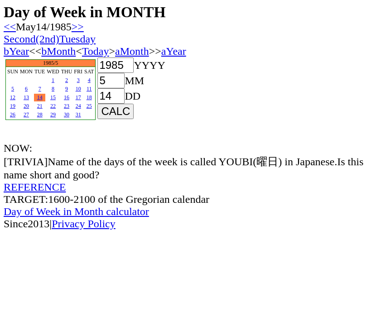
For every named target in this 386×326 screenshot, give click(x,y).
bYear (16, 51)
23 (66, 106)
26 (12, 114)
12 (12, 97)
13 (26, 97)
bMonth (58, 51)
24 (78, 106)
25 (89, 106)
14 (40, 97)
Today (95, 51)
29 (53, 114)
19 (12, 106)
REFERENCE (35, 187)
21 (40, 106)
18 (89, 97)
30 (66, 114)
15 (53, 97)
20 (26, 106)
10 (78, 89)
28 (40, 114)
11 (89, 89)
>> (78, 27)
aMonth (132, 51)
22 (53, 106)
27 (26, 114)
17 (78, 97)
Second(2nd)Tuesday (50, 39)
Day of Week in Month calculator (76, 211)
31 (78, 114)
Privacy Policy (84, 224)
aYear (173, 51)
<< (10, 27)
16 (66, 97)
